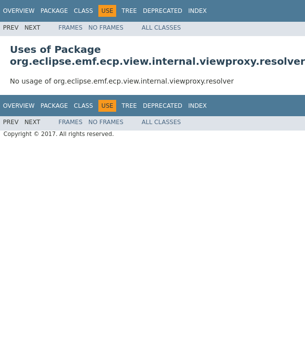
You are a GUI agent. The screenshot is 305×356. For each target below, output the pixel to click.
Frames (70, 27)
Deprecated (162, 10)
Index (197, 10)
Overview (19, 10)
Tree (129, 10)
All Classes (161, 27)
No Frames (106, 27)
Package (54, 10)
